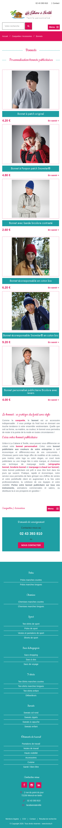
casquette (20, 420)
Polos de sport (31, 628)
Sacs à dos (31, 659)
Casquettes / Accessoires (22, 36)
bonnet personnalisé (26, 446)
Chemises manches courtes (31, 602)
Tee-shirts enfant (31, 691)
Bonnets (39, 36)
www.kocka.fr (47, 824)
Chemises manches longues (31, 606)
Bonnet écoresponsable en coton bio (31, 281)
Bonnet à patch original (30, 114)
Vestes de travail (31, 748)
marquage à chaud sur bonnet (43, 467)
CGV (24, 819)
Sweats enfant (31, 726)
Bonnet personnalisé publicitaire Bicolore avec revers (30, 391)
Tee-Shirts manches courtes (31, 681)
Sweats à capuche (31, 722)
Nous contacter (31, 545)
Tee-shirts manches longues (31, 686)
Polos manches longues (31, 584)
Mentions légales (12, 819)
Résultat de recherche (47, 819)
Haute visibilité (31, 753)
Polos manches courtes (31, 580)
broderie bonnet (18, 467)
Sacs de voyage (31, 664)
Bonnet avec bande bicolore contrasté (30, 223)
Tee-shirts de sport (30, 624)
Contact (56, 3)
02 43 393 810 (42, 3)
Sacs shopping (31, 655)
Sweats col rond (31, 712)
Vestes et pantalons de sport (31, 633)
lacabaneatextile (33, 805)
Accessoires (30, 757)
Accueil (5, 36)
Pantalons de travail (31, 744)
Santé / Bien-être (31, 767)
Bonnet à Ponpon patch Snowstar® (30, 168)
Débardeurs (31, 695)
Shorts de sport (31, 637)
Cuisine (31, 762)
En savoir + (53, 120)
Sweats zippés (31, 717)
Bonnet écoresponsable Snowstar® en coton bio (30, 335)
